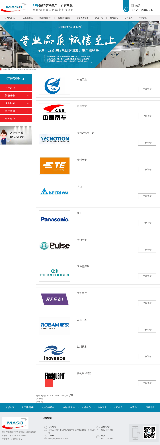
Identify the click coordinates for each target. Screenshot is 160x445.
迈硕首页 (9, 407)
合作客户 (32, 69)
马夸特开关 (83, 266)
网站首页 (11, 18)
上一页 (57, 396)
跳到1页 (98, 398)
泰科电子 (82, 159)
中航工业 (82, 79)
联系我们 (143, 18)
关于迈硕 (10, 87)
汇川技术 (82, 346)
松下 (79, 213)
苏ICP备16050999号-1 (18, 436)
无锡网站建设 (16, 439)
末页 (68, 396)
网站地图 (150, 407)
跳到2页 (98, 401)
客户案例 (10, 111)
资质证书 (10, 95)
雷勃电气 (82, 293)
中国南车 (82, 106)
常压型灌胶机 (45, 18)
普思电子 (82, 239)
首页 (13, 69)
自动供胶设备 (83, 18)
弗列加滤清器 (84, 373)
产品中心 (99, 18)
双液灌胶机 (28, 18)
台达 (79, 186)
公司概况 (128, 18)
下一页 (63, 396)
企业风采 (10, 103)
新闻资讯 (114, 18)
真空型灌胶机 (64, 18)
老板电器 (82, 320)
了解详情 (147, 89)
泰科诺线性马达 (85, 133)
